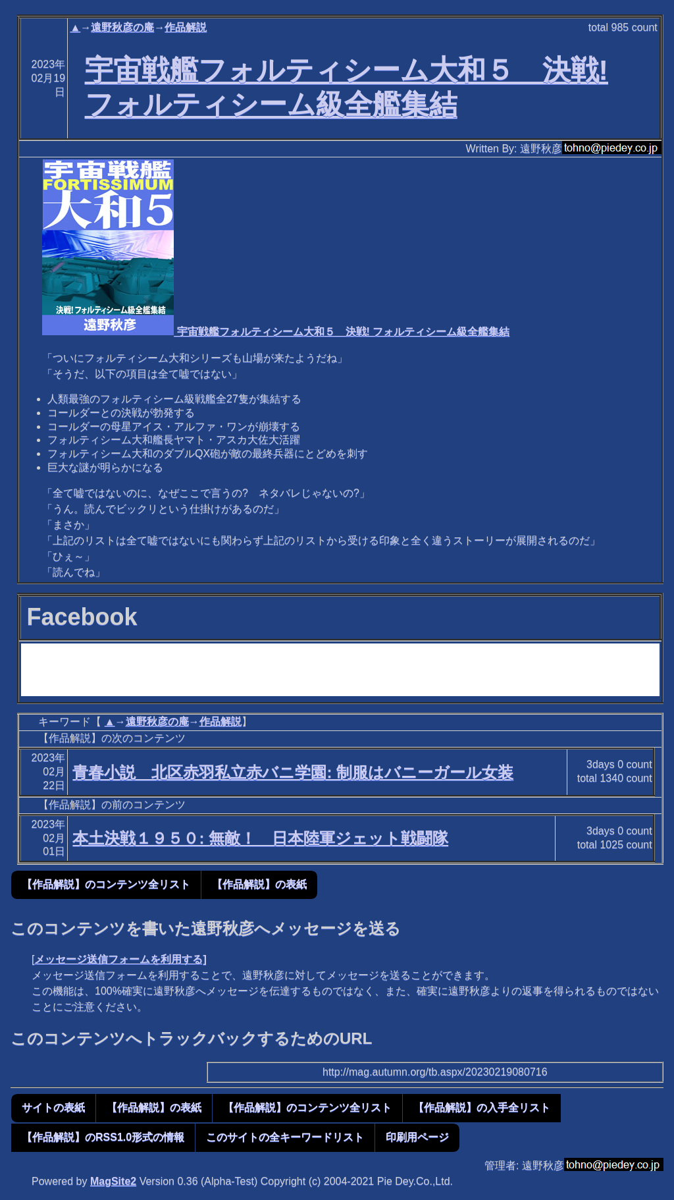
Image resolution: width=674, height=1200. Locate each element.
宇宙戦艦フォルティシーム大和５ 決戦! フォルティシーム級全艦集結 (275, 331)
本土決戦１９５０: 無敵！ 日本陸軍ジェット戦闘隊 (260, 838)
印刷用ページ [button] (417, 1137)
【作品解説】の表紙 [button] (259, 884)
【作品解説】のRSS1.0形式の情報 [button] (103, 1137)
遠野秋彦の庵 (122, 27)
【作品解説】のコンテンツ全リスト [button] (106, 884)
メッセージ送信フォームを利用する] (120, 959)
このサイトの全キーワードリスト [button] (285, 1137)
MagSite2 (113, 1181)
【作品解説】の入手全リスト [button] (481, 1107)
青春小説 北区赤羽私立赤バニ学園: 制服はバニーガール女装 (292, 772)
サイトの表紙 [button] (53, 1107)
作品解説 (186, 27)
